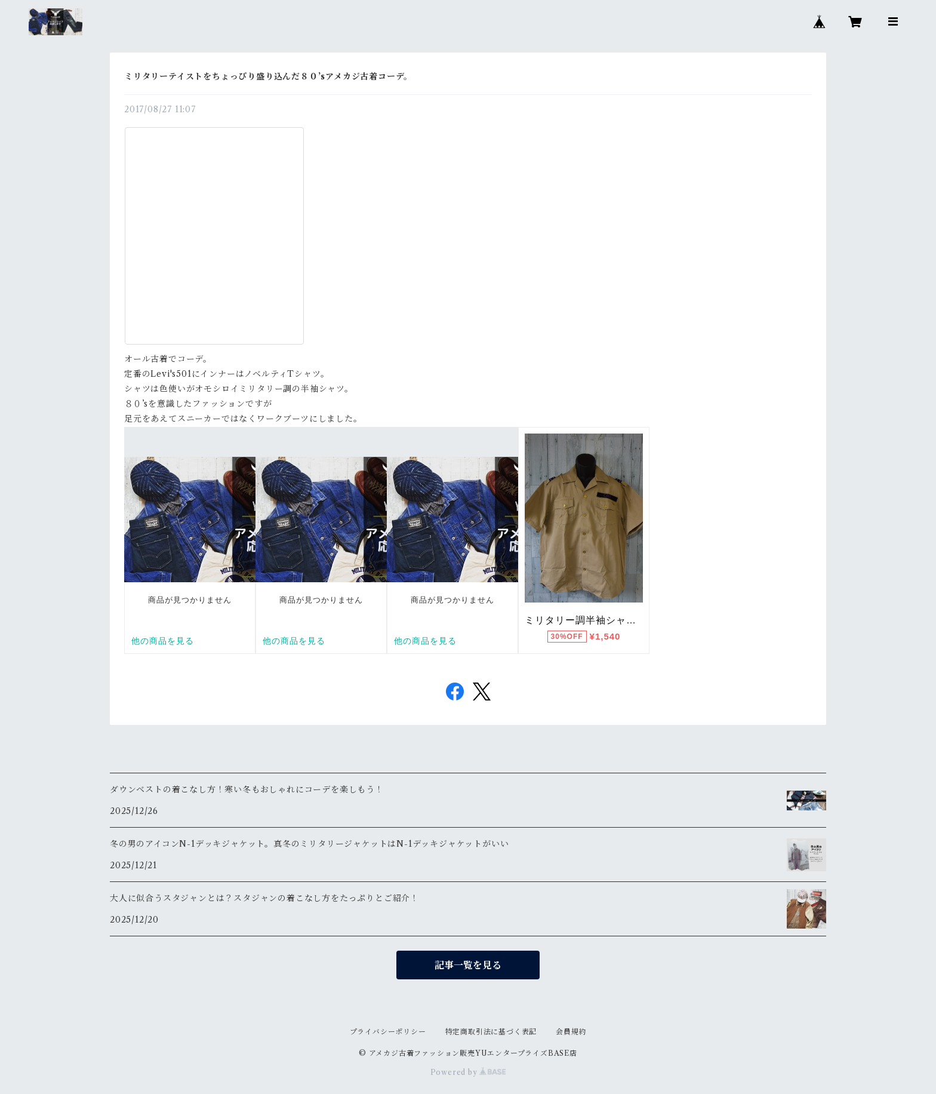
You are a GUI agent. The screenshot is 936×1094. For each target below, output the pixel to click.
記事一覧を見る (468, 965)
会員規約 (571, 1031)
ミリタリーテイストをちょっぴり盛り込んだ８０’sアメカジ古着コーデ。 (268, 76)
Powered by (468, 1072)
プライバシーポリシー (388, 1031)
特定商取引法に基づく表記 (491, 1031)
